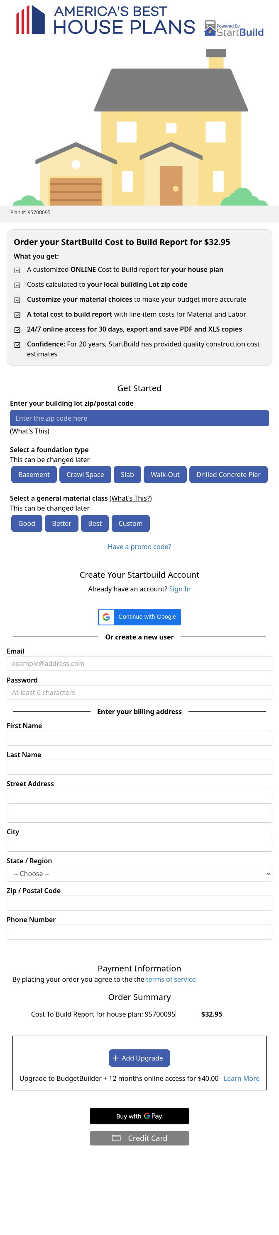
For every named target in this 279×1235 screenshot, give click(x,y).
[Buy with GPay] (139, 1116)
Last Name (24, 754)
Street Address (30, 783)
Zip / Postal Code (34, 890)
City (13, 831)
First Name (24, 725)
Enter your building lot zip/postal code (72, 403)
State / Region (29, 860)
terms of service (171, 979)
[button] (139, 617)
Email (15, 651)
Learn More (242, 1078)
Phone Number (31, 919)
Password (22, 680)
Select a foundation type (49, 449)
